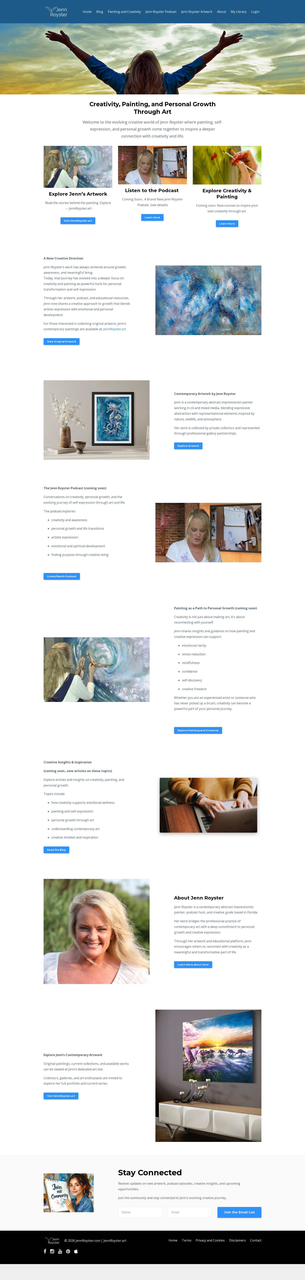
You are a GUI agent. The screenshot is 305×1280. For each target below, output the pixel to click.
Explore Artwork (188, 445)
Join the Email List (239, 1212)
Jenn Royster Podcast (160, 12)
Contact (255, 1240)
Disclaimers (237, 1240)
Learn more (152, 217)
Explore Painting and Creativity (198, 730)
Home (87, 12)
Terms (185, 1240)
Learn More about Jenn (193, 964)
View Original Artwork (61, 341)
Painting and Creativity (124, 12)
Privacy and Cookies (209, 1240)
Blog (99, 12)
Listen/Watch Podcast (61, 576)
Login (255, 12)
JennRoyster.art (114, 329)
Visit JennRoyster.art (78, 220)
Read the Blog (56, 849)
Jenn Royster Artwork (196, 12)
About (221, 12)
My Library (238, 12)
